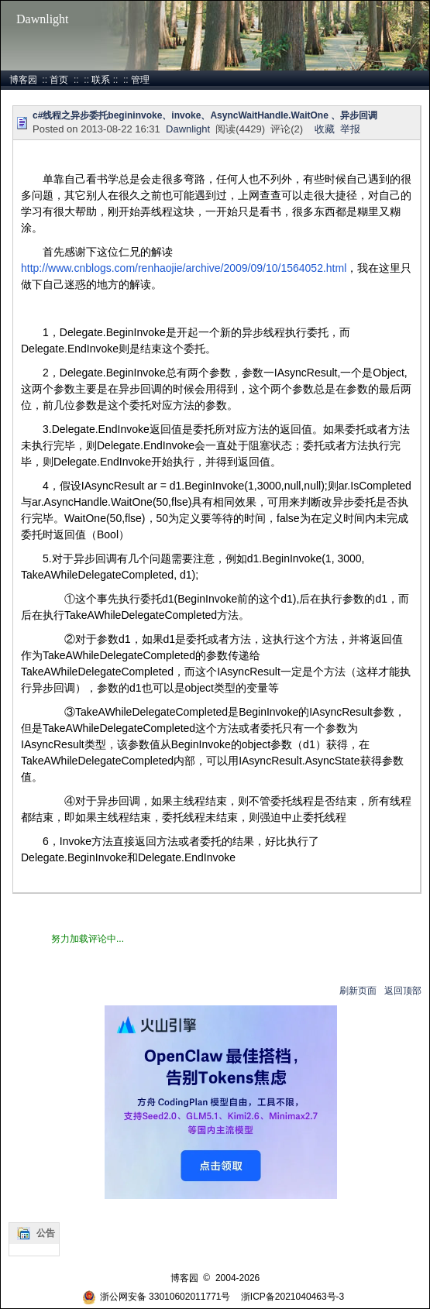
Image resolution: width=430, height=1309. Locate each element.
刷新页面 (358, 990)
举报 (350, 129)
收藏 (325, 129)
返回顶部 (402, 990)
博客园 (23, 79)
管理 (140, 79)
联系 (100, 79)
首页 (59, 79)
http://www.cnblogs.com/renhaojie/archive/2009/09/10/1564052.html (183, 268)
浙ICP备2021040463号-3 (292, 1296)
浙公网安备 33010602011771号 (156, 1296)
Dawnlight (42, 19)
